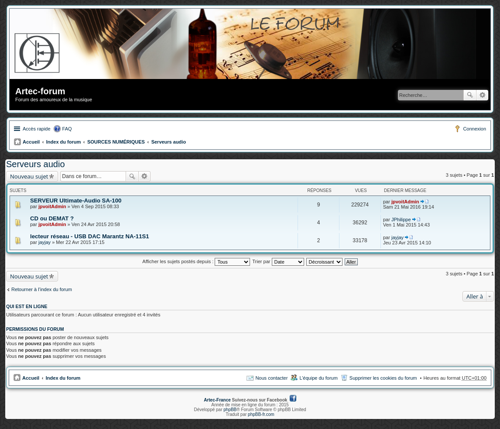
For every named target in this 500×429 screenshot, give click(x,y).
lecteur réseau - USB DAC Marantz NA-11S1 (89, 236)
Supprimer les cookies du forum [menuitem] (383, 378)
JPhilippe (401, 219)
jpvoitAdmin (52, 206)
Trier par (278, 261)
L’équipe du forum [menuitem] (318, 378)
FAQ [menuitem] (67, 128)
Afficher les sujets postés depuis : (196, 261)
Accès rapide (37, 128)
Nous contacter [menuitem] (271, 378)
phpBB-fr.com (261, 414)
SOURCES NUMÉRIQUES (116, 141)
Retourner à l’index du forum (41, 289)
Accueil (31, 141)
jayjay (44, 242)
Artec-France (217, 400)
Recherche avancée (482, 95)
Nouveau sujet (29, 176)
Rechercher (469, 95)
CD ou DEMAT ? (52, 218)
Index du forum (63, 141)
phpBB (229, 409)
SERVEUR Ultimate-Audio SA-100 (75, 200)
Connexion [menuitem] (474, 128)
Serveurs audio (168, 141)
